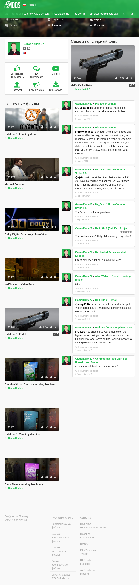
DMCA (84, 543)
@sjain (79, 177)
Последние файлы (62, 517)
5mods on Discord (87, 572)
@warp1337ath (84, 304)
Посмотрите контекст (86, 116)
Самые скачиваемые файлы (59, 551)
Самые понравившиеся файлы (61, 537)
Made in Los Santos (16, 520)
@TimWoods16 (84, 131)
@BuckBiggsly (84, 107)
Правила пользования (87, 535)
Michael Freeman (105, 103)
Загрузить (62, 13)
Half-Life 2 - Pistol (106, 300)
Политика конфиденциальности (92, 525)
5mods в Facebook (86, 562)
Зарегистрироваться (104, 13)
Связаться (86, 517)
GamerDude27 (33, 44)
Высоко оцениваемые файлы (60, 565)
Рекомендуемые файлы (61, 525)
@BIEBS (80, 331)
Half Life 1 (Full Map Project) (112, 228)
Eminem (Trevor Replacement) (113, 327)
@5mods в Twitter (88, 552)
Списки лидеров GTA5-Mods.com (61, 576)
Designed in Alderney (17, 516)
